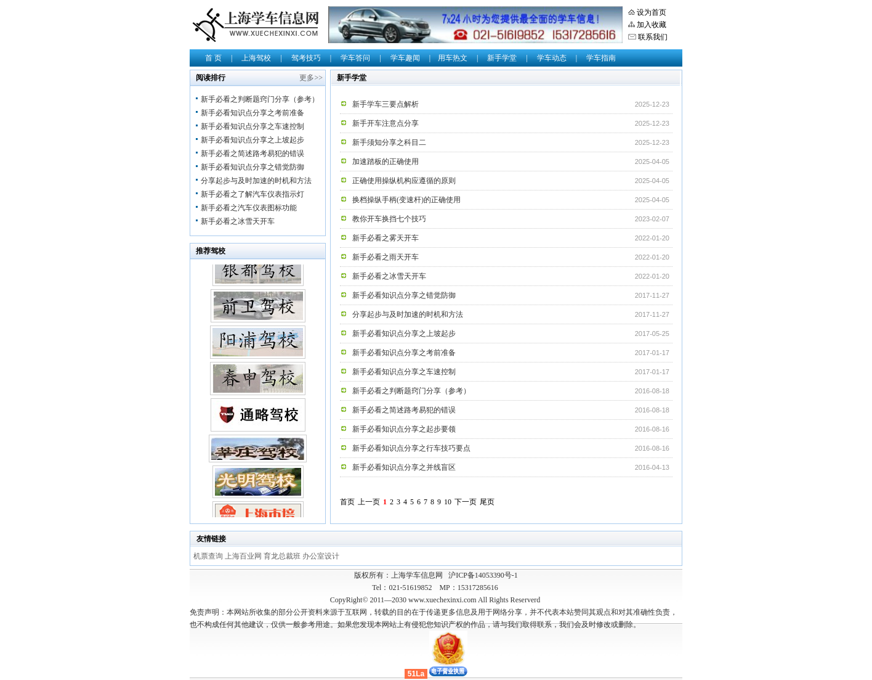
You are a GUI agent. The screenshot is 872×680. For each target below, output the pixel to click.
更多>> (311, 77)
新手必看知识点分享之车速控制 (252, 126)
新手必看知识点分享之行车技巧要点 (411, 448)
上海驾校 (256, 58)
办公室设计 (320, 556)
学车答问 (355, 58)
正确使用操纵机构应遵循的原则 (404, 180)
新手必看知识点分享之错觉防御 (252, 167)
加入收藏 (651, 24)
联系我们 (653, 37)
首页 (347, 502)
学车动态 (552, 58)
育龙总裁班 (283, 556)
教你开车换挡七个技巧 (389, 219)
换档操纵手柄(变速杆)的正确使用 (406, 199)
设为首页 (651, 12)
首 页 (213, 58)
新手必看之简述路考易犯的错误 (252, 153)
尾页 (487, 502)
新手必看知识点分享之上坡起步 (252, 140)
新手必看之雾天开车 (385, 238)
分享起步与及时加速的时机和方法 (256, 180)
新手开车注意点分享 (385, 123)
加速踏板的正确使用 (385, 161)
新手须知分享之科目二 (389, 142)
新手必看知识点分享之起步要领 (404, 429)
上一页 (369, 502)
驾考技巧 (306, 58)
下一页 (465, 502)
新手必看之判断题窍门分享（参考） (260, 99)
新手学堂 (502, 58)
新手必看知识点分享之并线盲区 (404, 467)
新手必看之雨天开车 (385, 257)
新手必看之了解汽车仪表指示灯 (252, 194)
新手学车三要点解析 (385, 104)
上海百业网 (244, 556)
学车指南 (601, 58)
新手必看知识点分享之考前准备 (252, 113)
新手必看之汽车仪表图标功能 (249, 207)
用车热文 (452, 58)
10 (447, 502)
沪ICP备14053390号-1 (483, 575)
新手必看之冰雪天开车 (238, 221)
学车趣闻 (405, 58)
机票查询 (209, 556)
